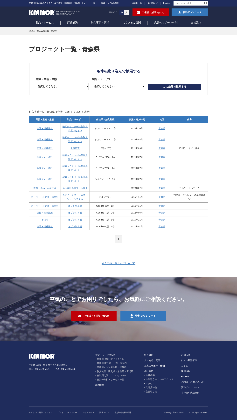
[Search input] (189, 3)
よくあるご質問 (132, 22)
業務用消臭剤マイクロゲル (110, 359)
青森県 (162, 128)
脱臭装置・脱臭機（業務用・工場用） (116, 371)
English (166, 3)
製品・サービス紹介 (105, 355)
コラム (184, 365)
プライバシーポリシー (67, 412)
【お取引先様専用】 (191, 392)
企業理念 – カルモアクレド (159, 379)
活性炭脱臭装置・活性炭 (75, 188)
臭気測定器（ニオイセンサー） (113, 375)
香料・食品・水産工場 (44, 188)
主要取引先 (151, 391)
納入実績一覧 (43, 31)
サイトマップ (88, 412)
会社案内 (196, 22)
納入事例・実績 (100, 22)
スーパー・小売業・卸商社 (44, 197)
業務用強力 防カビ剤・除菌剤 (112, 363)
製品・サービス (45, 22)
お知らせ (185, 355)
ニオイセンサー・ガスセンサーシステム (75, 197)
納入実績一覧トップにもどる (118, 263)
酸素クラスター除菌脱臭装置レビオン (75, 128)
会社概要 (150, 375)
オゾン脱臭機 (75, 206)
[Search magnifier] (205, 3)
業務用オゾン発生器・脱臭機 (111, 367)
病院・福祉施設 (45, 128)
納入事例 (148, 355)
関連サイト (104, 412)
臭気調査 (75, 148)
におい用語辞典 (189, 360)
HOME (32, 31)
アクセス (150, 383)
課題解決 (72, 22)
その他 (44, 219)
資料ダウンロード (190, 387)
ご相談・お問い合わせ (192, 382)
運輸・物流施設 (45, 212)
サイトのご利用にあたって (40, 412)
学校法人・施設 (45, 157)
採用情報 (151, 3)
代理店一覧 (137, 3)
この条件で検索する (174, 86)
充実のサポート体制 (166, 22)
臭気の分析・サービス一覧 (110, 379)
